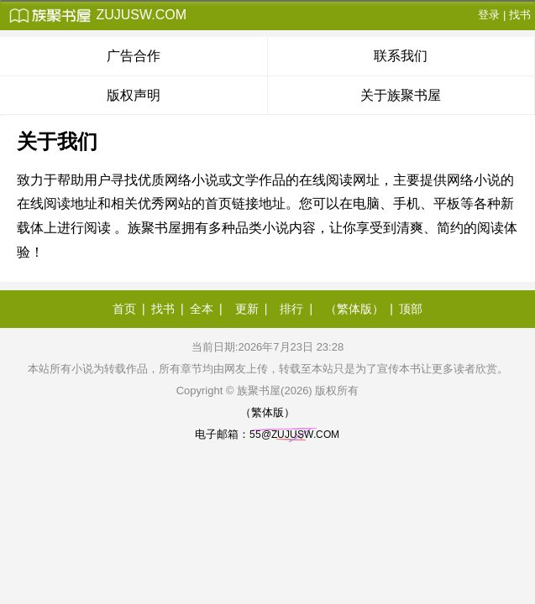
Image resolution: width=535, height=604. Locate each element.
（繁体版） (354, 308)
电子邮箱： (268, 434)
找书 (520, 14)
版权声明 (133, 95)
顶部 (410, 308)
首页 (124, 308)
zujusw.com (97, 15)
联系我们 (400, 56)
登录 (489, 14)
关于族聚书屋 (400, 95)
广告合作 (133, 56)
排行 (291, 308)
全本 (201, 308)
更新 (247, 308)
